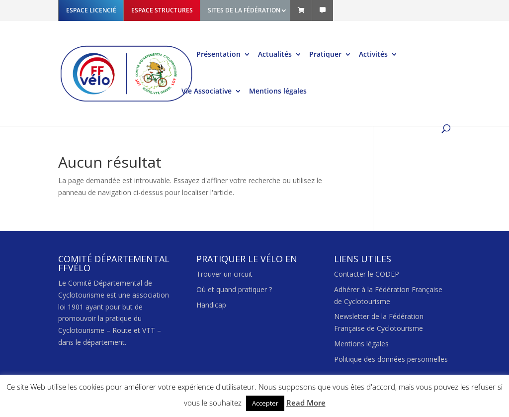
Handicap (211, 305)
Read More (306, 403)
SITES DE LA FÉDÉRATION (244, 10)
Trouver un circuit (224, 274)
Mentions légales (278, 92)
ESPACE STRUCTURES (162, 10)
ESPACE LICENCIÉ (91, 10)
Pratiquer (325, 55)
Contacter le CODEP (366, 274)
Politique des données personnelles (391, 359)
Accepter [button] (265, 403)
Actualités (275, 55)
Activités (373, 55)
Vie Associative (206, 92)
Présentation (218, 55)
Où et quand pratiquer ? (234, 289)
